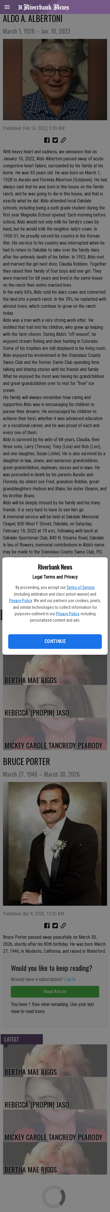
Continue (55, 641)
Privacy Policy (20, 600)
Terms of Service (81, 587)
